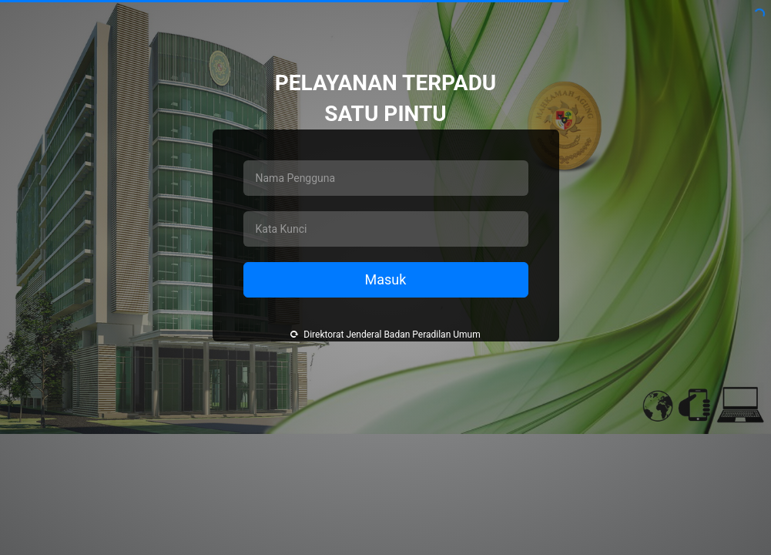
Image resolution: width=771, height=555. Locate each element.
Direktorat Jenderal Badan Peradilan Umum (385, 334)
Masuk (386, 279)
